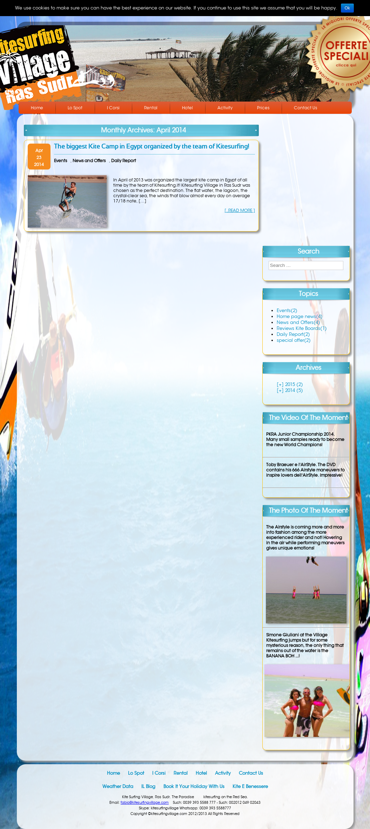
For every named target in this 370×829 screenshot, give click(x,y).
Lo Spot (75, 107)
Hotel (187, 107)
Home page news (300, 316)
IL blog (148, 786)
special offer (294, 340)
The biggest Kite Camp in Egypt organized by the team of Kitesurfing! (151, 147)
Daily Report (123, 160)
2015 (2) (293, 384)
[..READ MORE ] (239, 210)
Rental (150, 107)
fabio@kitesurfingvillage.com (145, 802)
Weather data (117, 786)
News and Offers (89, 160)
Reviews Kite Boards (302, 328)
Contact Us (305, 107)
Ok (347, 8)
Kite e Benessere (250, 786)
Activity (225, 107)
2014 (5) (293, 390)
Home (37, 107)
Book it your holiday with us (193, 786)
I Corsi (113, 107)
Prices (263, 107)
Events (60, 160)
